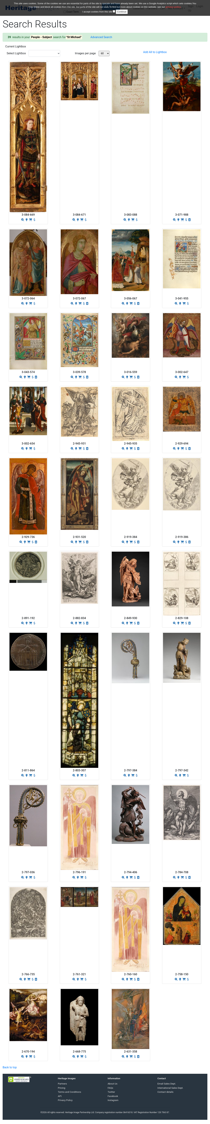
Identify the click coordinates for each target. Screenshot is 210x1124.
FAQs (110, 1087)
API (60, 1096)
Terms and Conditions (69, 1091)
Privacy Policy (65, 1100)
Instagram (113, 1100)
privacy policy (173, 7)
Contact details (165, 1091)
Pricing (61, 1087)
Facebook (113, 1096)
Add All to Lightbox (155, 52)
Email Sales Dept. (166, 1083)
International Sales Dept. (170, 1087)
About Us (112, 1083)
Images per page (85, 53)
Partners (62, 1083)
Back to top (10, 1067)
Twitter (111, 1091)
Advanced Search (101, 37)
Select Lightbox (16, 53)
